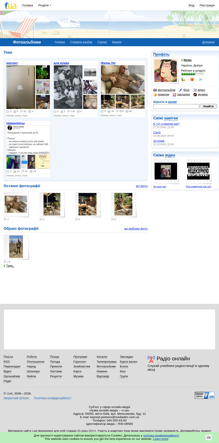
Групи (124, 376)
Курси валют (128, 361)
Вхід (192, 5)
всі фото (142, 186)
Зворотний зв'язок (16, 398)
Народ (31, 366)
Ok (209, 437)
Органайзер (12, 376)
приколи (161, 94)
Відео (7, 371)
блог (184, 90)
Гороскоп (79, 361)
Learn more (161, 439)
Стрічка (102, 42)
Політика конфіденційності (52, 398)
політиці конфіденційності (161, 435)
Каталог (102, 356)
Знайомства (81, 366)
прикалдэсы (15, 123)
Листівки (56, 371)
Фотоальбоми (106, 366)
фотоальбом (164, 90)
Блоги (124, 366)
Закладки (126, 356)
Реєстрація (207, 5)
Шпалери (33, 371)
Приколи (56, 366)
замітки (171, 118)
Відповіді (103, 376)
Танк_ (9, 265)
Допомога (208, 42)
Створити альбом (81, 42)
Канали (116, 42)
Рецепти (56, 376)
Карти (77, 371)
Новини (102, 371)
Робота (32, 356)
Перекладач (12, 366)
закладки (181, 94)
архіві (172, 101)
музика (200, 94)
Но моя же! (159, 186)
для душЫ (61, 63)
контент (12, 63)
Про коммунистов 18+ (198, 186)
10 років (158, 141)
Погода (55, 361)
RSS (7, 361)
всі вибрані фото (136, 228)
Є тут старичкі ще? (166, 123)
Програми (80, 356)
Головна (27, 5)
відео (199, 90)
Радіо (7, 381)
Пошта (8, 356)
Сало (157, 132)
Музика (78, 376)
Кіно (123, 371)
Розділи (43, 5)
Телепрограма (107, 361)
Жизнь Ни (108, 63)
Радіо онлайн (173, 358)
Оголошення (35, 361)
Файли (31, 376)
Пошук (54, 356)
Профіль (161, 54)
